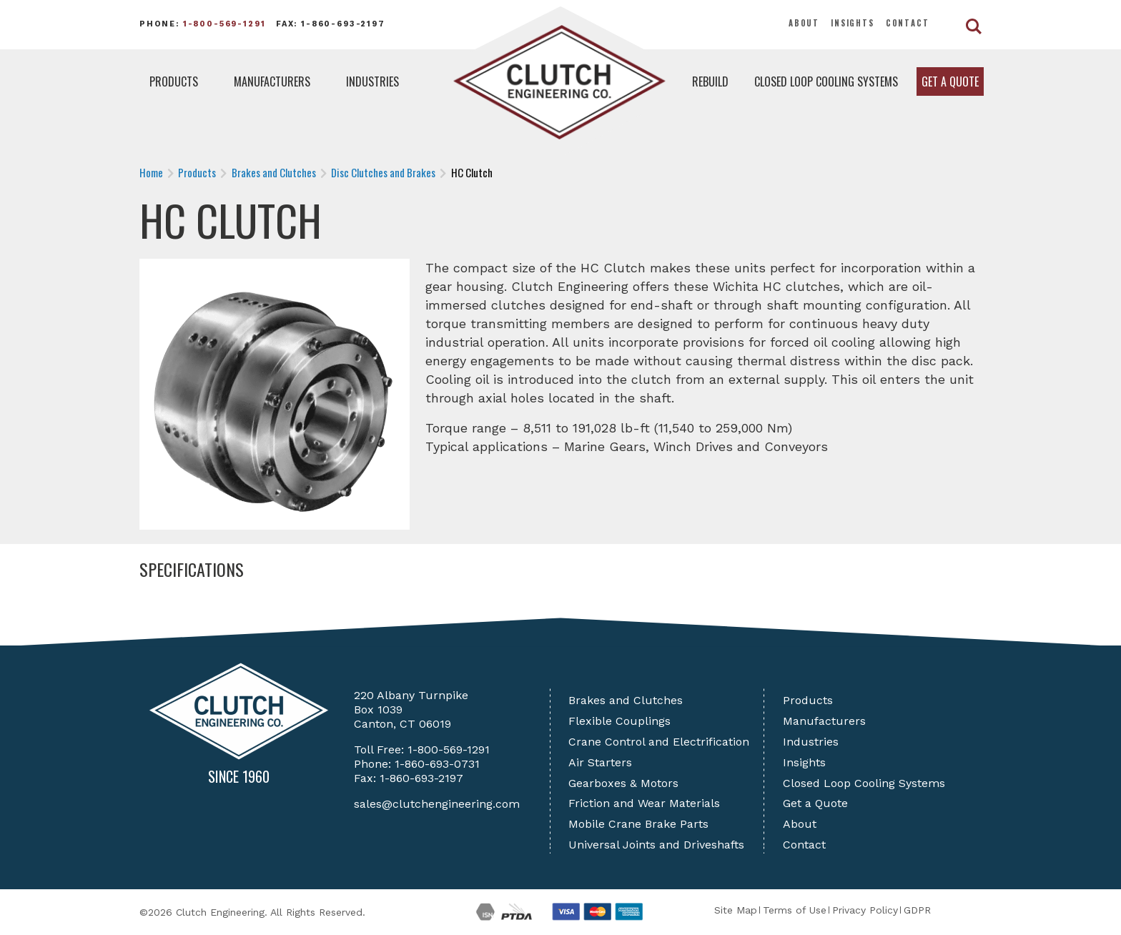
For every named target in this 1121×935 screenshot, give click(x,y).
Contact (907, 23)
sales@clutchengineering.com (437, 804)
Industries (372, 81)
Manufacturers (272, 81)
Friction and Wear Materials (644, 803)
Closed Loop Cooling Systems (826, 81)
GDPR (917, 910)
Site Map (735, 910)
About (804, 23)
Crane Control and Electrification (658, 741)
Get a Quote (950, 81)
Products (173, 81)
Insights (852, 23)
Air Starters (600, 762)
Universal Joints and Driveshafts (656, 844)
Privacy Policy (865, 910)
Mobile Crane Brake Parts (638, 824)
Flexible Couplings (619, 721)
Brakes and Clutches (625, 700)
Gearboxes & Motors (623, 783)
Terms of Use (794, 910)
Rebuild (710, 81)
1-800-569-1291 (224, 24)
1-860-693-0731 (437, 764)
